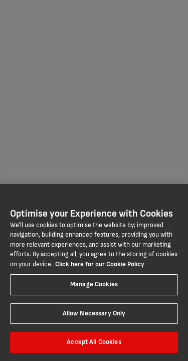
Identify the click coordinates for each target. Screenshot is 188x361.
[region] (94, 272)
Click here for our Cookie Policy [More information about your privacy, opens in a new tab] (99, 264)
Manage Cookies (94, 284)
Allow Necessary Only (94, 313)
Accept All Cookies (94, 342)
